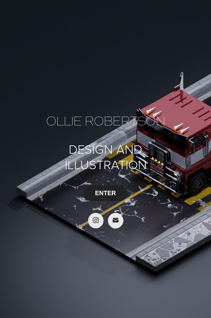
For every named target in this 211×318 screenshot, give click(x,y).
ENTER (105, 193)
